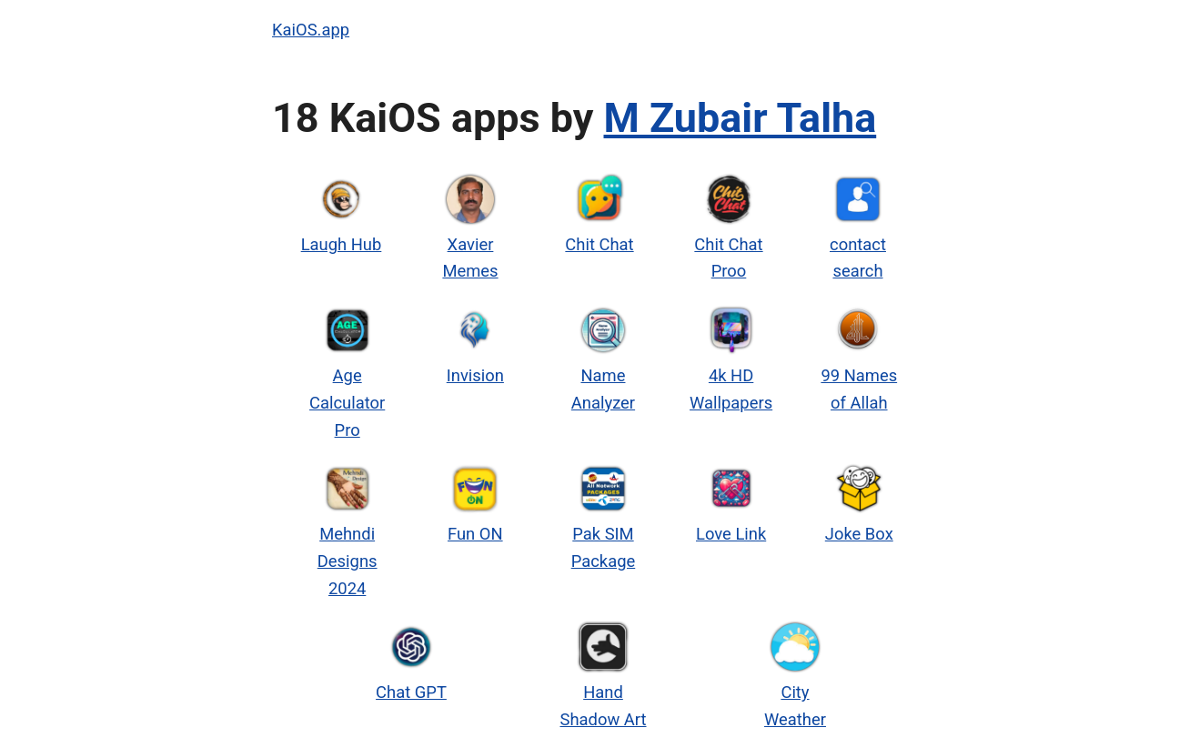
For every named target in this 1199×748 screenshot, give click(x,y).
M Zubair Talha (740, 118)
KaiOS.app (310, 29)
